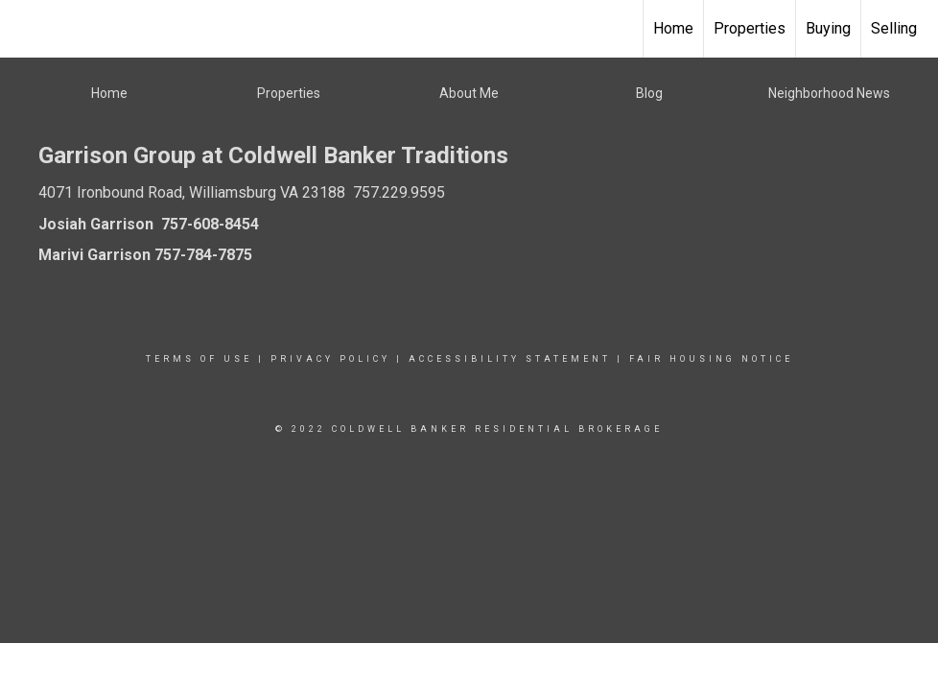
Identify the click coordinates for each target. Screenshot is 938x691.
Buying (828, 28)
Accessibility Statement (510, 359)
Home (673, 28)
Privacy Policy (330, 359)
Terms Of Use (199, 359)
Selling (894, 28)
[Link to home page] (24, 29)
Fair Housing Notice (711, 359)
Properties (750, 28)
